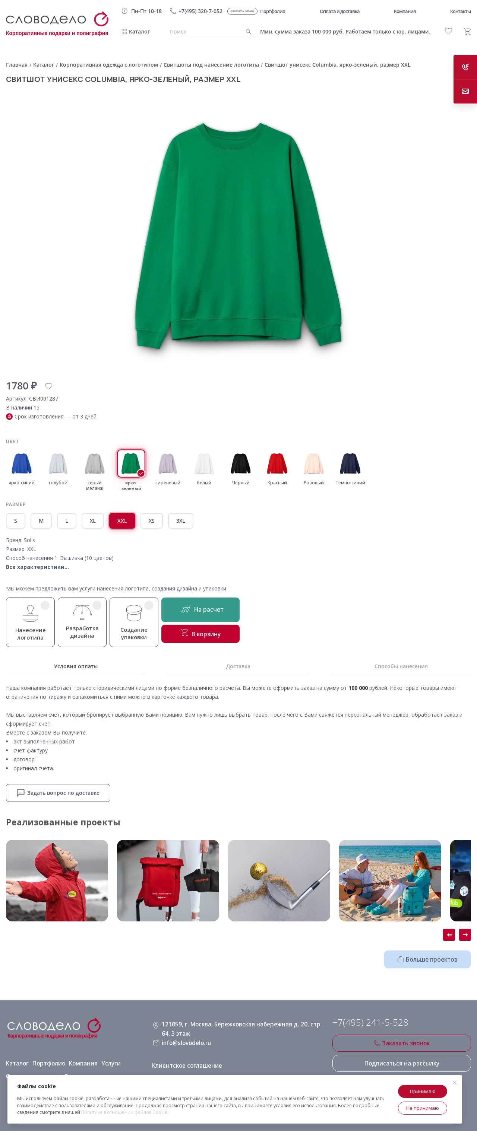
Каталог (139, 31)
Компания (78, 1058)
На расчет (205, 610)
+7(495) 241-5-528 (370, 1021)
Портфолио (46, 1058)
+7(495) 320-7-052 (200, 11)
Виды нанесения (82, 1071)
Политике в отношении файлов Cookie (124, 1112)
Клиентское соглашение (184, 1058)
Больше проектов (431, 958)
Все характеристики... (37, 566)
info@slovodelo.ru (185, 1038)
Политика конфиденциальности (195, 1071)
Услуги (105, 1058)
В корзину (205, 635)
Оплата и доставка (31, 1071)
